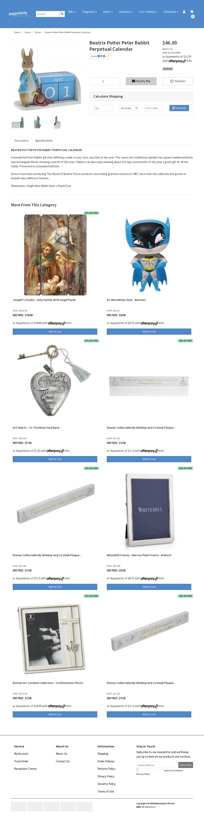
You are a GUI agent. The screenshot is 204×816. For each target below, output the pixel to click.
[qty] (103, 108)
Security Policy (107, 784)
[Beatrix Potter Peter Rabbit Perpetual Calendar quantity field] (104, 81)
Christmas (169, 12)
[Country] (128, 108)
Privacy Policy (106, 776)
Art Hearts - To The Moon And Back (36, 427)
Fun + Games (147, 12)
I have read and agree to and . (162, 772)
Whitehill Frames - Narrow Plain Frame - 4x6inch (139, 555)
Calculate (179, 108)
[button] (177, 81)
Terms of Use (106, 791)
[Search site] (62, 14)
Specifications (44, 140)
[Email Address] (157, 765)
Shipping (103, 753)
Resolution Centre (25, 769)
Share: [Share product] (98, 56)
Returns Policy (106, 769)
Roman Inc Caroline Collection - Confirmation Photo (48, 683)
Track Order (21, 761)
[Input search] (47, 14)
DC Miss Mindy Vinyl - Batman (126, 300)
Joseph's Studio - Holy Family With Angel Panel (44, 300)
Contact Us (63, 761)
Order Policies (106, 761)
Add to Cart (55, 331)
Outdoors (125, 12)
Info (189, 61)
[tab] (21, 141)
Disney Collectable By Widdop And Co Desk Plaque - (141, 427)
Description (21, 140)
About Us (61, 753)
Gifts (70, 12)
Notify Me (141, 81)
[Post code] (153, 108)
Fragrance (88, 12)
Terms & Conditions (173, 770)
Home (106, 12)
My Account (21, 753)
